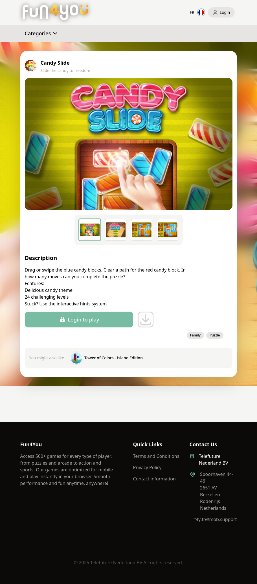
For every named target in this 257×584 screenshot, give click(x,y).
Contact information (154, 479)
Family (195, 335)
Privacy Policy (147, 467)
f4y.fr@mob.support (215, 519)
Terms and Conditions (156, 456)
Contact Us (203, 444)
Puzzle (215, 335)
